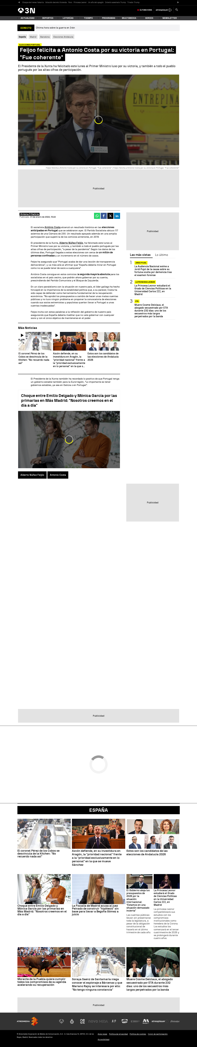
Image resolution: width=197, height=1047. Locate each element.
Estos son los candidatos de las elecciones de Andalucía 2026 (147, 852)
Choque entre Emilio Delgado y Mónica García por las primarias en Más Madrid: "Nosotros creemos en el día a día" (69, 400)
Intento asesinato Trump (115, 2)
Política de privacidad (118, 1034)
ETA (137, 301)
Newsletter (169, 18)
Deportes (47, 18)
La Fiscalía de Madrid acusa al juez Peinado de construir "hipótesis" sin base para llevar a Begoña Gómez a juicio (95, 910)
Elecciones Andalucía (63, 37)
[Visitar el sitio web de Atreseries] (114, 1021)
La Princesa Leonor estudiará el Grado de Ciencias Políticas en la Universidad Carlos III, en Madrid (152, 290)
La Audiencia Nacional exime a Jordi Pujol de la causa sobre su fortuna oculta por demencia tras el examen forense (153, 271)
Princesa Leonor (80, 2)
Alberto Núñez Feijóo (71, 242)
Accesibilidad (103, 1039)
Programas (108, 18)
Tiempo (88, 18)
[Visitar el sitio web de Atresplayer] (160, 1021)
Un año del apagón (96, 2)
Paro (70, 2)
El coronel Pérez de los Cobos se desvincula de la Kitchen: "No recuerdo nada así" (38, 853)
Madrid (33, 37)
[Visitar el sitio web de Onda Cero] (124, 1021)
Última (146, 10)
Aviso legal (102, 1034)
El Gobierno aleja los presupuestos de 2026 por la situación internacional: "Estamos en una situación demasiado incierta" (138, 900)
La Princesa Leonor (145, 282)
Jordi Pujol (141, 263)
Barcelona (45, 37)
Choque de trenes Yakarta (33, 2)
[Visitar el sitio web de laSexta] (71, 1021)
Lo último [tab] (161, 255)
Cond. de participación (158, 1034)
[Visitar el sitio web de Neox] (82, 1021)
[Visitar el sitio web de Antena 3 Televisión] (61, 1021)
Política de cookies (138, 1034)
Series (149, 18)
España (98, 810)
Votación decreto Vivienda (56, 2)
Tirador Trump (133, 2)
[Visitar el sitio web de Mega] (103, 1021)
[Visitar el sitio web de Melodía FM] (145, 1021)
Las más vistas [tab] (140, 255)
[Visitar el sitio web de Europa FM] (135, 1021)
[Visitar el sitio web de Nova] (93, 1021)
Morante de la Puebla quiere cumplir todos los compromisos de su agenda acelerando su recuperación (41, 982)
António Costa (53, 227)
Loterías (68, 18)
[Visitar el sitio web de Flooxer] (175, 1021)
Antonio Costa (58, 474)
